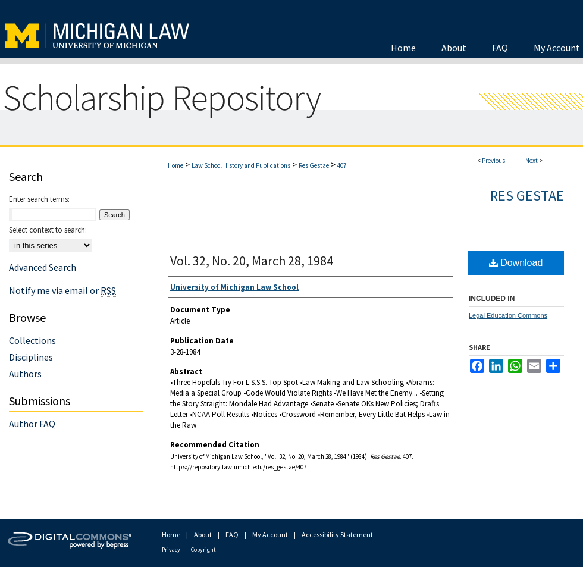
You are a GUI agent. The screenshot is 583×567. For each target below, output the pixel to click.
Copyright (203, 549)
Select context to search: (48, 230)
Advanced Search (42, 267)
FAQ (232, 534)
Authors (25, 374)
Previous (493, 160)
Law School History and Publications (241, 165)
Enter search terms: (39, 199)
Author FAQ (32, 424)
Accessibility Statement (337, 534)
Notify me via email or (62, 290)
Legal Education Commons (508, 315)
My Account (270, 534)
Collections (32, 340)
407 (341, 165)
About (203, 534)
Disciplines (31, 357)
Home (175, 165)
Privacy (171, 549)
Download (516, 263)
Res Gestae (314, 165)
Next (531, 160)
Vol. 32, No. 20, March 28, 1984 (251, 260)
